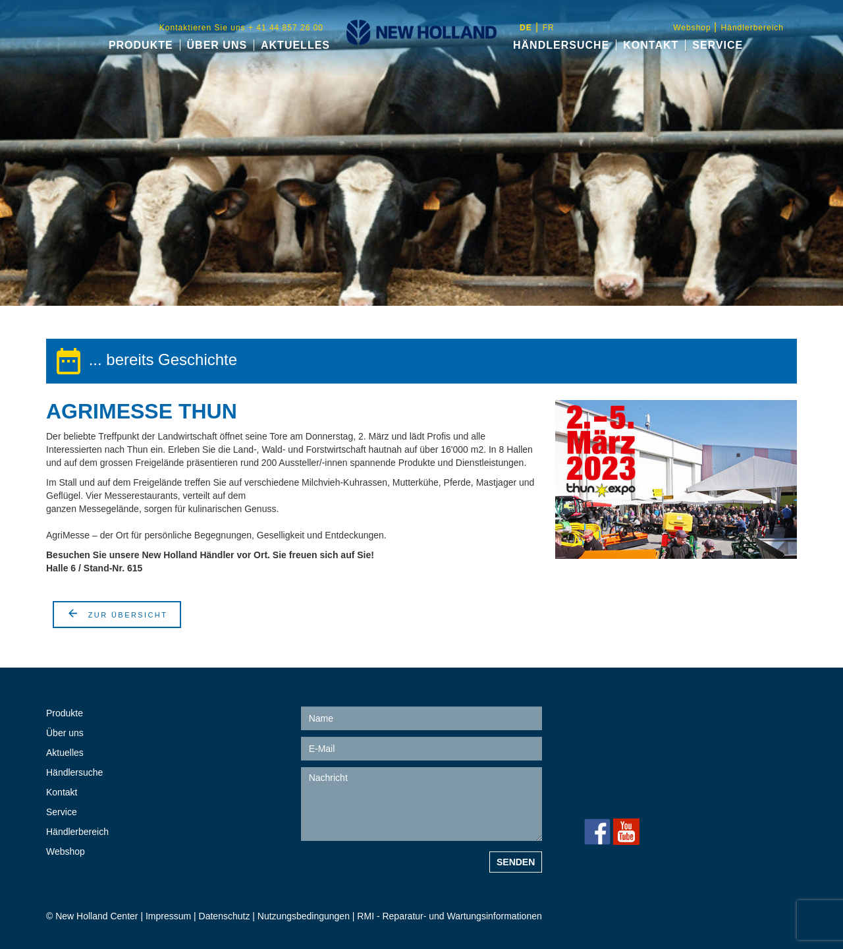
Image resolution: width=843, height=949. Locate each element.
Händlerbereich (752, 27)
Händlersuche (561, 45)
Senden (516, 862)
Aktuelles (295, 45)
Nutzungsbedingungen (305, 916)
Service (717, 45)
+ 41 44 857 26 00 (638, 779)
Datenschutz (224, 916)
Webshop (693, 27)
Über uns (217, 45)
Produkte (141, 45)
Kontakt (650, 45)
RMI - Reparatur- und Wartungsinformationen (449, 916)
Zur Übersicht (117, 613)
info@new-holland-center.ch (672, 805)
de (526, 27)
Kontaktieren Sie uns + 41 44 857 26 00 (241, 27)
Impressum (168, 916)
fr (549, 27)
